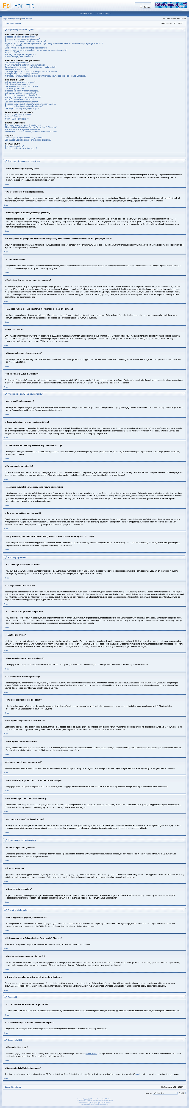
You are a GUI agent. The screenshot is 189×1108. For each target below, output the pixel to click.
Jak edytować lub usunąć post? (18, 84)
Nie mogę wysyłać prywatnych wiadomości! (23, 125)
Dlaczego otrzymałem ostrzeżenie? (20, 100)
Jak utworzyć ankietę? (14, 89)
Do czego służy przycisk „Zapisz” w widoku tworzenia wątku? (30, 104)
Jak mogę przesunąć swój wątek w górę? (22, 108)
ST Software (88, 1100)
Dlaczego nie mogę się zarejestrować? (21, 54)
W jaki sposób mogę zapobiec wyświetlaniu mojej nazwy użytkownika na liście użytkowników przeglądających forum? (54, 43)
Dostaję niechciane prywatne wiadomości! (22, 129)
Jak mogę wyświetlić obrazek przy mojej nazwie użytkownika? (31, 71)
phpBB (87, 1099)
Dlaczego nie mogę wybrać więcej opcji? (22, 91)
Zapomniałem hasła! (13, 46)
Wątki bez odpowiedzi (11, 19)
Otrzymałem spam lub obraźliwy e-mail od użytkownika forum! (31, 132)
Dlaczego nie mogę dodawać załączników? (23, 97)
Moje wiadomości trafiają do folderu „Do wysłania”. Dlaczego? (31, 127)
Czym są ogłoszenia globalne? (18, 114)
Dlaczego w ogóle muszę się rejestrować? (22, 39)
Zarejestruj (83, 13)
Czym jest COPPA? (13, 52)
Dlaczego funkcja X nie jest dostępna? (21, 148)
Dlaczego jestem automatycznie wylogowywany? (25, 41)
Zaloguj (107, 13)
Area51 (138, 1074)
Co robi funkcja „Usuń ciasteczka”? (19, 57)
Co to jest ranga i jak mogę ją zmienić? (21, 74)
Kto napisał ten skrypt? (14, 146)
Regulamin (104, 1104)
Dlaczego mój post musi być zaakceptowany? (24, 106)
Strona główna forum (13, 23)
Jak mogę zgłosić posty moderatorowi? (21, 102)
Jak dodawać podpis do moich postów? (21, 86)
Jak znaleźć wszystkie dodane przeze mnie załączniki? (28, 140)
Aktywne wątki (26, 19)
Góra (7, 184)
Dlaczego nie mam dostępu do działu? (21, 95)
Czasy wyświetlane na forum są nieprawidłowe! (25, 65)
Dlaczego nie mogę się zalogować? (20, 37)
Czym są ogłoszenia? (14, 117)
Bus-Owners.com (105, 1102)
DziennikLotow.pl (107, 1100)
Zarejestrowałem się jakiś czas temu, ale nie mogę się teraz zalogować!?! (36, 50)
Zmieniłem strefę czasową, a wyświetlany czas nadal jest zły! (30, 67)
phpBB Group (91, 1053)
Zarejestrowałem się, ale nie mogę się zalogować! (26, 48)
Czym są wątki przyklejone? (16, 119)
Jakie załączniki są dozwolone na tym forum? (24, 138)
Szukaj (99, 13)
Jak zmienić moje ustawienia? (17, 63)
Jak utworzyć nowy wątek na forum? (20, 82)
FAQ (91, 13)
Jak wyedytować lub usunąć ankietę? (20, 93)
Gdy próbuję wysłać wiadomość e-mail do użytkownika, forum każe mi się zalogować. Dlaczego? (45, 76)
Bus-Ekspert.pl (94, 1102)
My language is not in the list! (17, 69)
